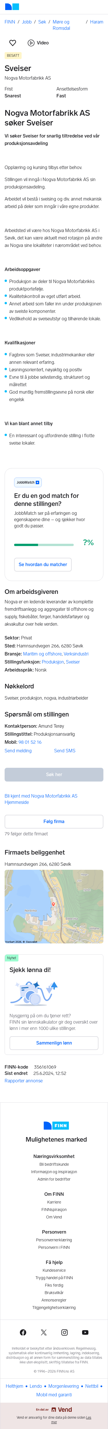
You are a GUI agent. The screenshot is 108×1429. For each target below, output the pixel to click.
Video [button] (38, 43)
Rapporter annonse (24, 1080)
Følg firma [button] (54, 821)
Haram (96, 22)
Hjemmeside (17, 802)
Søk (42, 22)
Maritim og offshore (42, 654)
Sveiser (73, 662)
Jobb (27, 22)
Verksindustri (76, 654)
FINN (10, 22)
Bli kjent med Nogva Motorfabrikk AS (41, 796)
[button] (13, 43)
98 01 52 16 (29, 742)
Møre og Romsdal (61, 25)
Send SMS (64, 750)
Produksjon (53, 662)
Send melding (18, 750)
